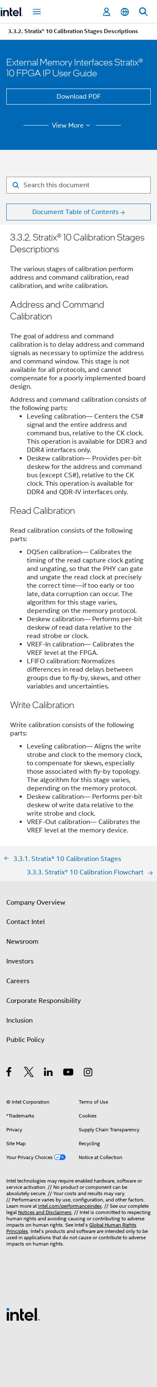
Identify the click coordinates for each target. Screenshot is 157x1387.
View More (72, 125)
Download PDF (79, 96)
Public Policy (25, 1040)
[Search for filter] (78, 185)
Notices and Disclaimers (45, 1212)
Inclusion (19, 1020)
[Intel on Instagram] (88, 1073)
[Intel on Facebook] (9, 1073)
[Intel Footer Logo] (23, 1314)
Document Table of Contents (75, 212)
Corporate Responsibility (43, 1001)
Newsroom (22, 941)
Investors (19, 961)
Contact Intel (25, 922)
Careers (17, 981)
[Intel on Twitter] (29, 1073)
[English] (124, 12)
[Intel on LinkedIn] (48, 1073)
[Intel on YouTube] (68, 1073)
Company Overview (35, 902)
